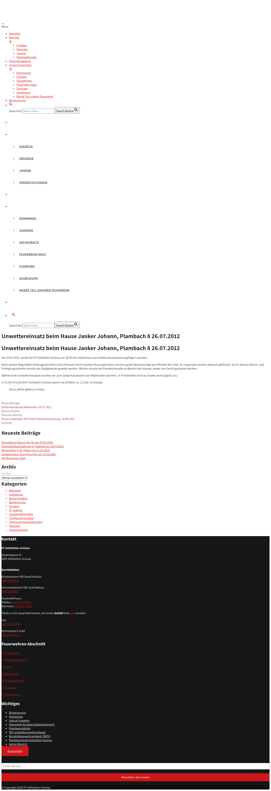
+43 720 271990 (21, 602)
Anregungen (14, 751)
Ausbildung (28, 278)
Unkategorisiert (18, 530)
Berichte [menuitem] (139, 39)
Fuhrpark (27, 266)
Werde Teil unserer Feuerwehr (44, 290)
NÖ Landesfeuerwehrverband (27, 732)
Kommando (27, 218)
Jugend (25, 170)
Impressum (16, 717)
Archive (6, 473)
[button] (11, 105)
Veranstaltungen (33, 182)
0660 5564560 (9, 581)
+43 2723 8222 (23, 606)
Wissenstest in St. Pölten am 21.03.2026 (25, 450)
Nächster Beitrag (38, 417)
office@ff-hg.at (10, 635)
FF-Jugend (15, 510)
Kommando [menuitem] (23, 73)
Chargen (26, 230)
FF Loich (6, 667)
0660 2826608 (9, 591)
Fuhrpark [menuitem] (22, 89)
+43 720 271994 (10, 624)
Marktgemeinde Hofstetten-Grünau (30, 740)
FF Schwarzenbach (13, 681)
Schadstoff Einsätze (21, 514)
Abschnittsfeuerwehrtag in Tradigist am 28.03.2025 (32, 446)
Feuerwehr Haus (32, 254)
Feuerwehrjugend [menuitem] (20, 61)
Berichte (19, 134)
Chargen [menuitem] (21, 77)
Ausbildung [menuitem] (23, 93)
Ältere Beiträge (26, 405)
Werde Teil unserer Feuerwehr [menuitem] (34, 96)
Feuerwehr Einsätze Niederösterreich (31, 724)
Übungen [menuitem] (22, 49)
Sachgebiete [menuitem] (24, 81)
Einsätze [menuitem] (21, 45)
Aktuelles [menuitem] (14, 34)
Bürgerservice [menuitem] (17, 100)
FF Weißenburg (10, 694)
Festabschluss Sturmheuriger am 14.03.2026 (28, 454)
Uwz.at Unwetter (19, 721)
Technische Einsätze (21, 518)
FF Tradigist (8, 688)
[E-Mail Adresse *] (135, 766)
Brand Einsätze (10, 411)
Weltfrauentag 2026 (13, 458)
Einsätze (26, 146)
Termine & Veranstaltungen (25, 522)
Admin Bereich (18, 744)
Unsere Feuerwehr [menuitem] (139, 67)
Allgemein (15, 491)
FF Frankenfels (10, 653)
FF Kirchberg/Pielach (14, 660)
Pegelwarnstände (19, 728)
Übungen (26, 158)
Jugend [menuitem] (21, 53)
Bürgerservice (24, 302)
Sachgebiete (29, 242)
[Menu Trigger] (2, 23)
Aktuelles (20, 122)
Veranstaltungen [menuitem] (26, 57)
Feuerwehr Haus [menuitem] (26, 85)
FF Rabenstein (10, 674)
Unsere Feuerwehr (27, 206)
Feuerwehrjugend (26, 194)
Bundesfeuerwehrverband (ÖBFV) (30, 736)
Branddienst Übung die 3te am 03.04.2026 (27, 442)
